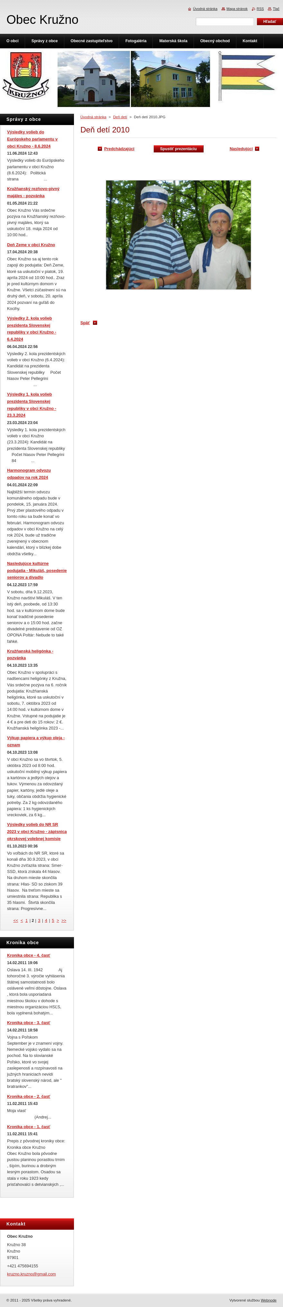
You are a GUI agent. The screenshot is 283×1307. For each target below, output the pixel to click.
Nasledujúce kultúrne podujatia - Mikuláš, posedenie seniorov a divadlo (37, 570)
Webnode (269, 1300)
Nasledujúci (241, 148)
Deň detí (120, 117)
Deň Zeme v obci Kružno (31, 244)
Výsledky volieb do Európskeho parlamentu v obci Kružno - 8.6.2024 (32, 139)
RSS (260, 9)
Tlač (276, 9)
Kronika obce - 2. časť (28, 1096)
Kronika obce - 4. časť (28, 955)
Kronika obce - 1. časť (28, 1126)
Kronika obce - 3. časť (28, 1022)
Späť (85, 322)
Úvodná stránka (93, 117)
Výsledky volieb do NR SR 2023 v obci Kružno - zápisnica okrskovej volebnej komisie (37, 831)
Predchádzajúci (119, 148)
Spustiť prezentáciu (178, 149)
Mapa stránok (237, 9)
